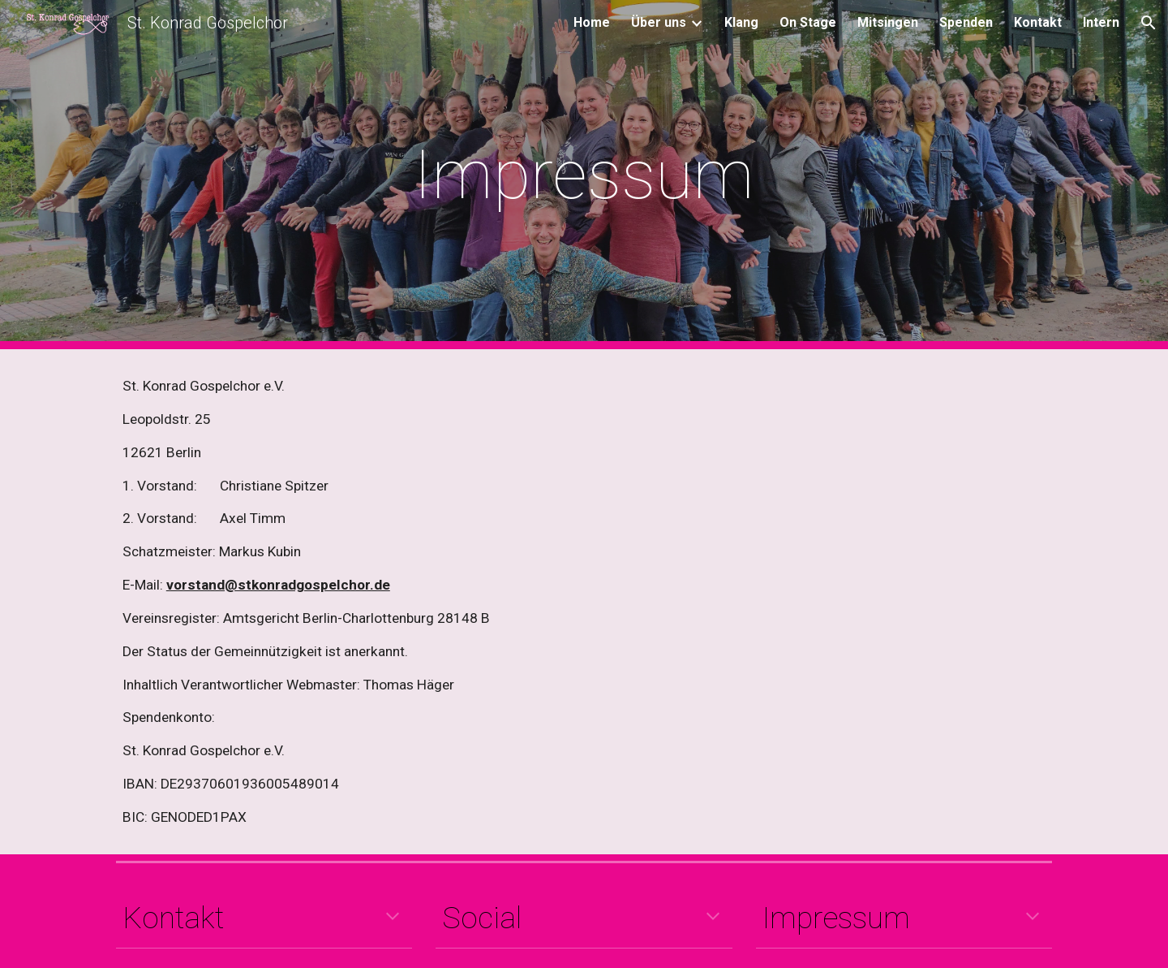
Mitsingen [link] (887, 22)
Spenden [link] (966, 22)
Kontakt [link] (1038, 22)
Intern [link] (1101, 22)
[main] (584, 175)
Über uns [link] (658, 22)
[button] (1148, 22)
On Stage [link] (807, 22)
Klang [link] (741, 22)
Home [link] (591, 22)
